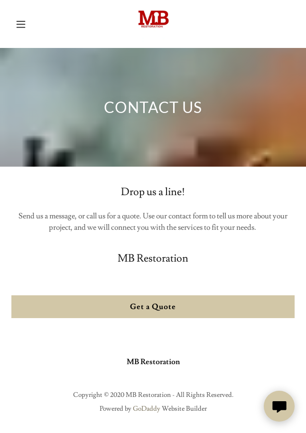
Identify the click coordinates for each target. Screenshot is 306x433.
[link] (153, 24)
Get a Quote (153, 306)
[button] (23, 24)
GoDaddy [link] (146, 409)
